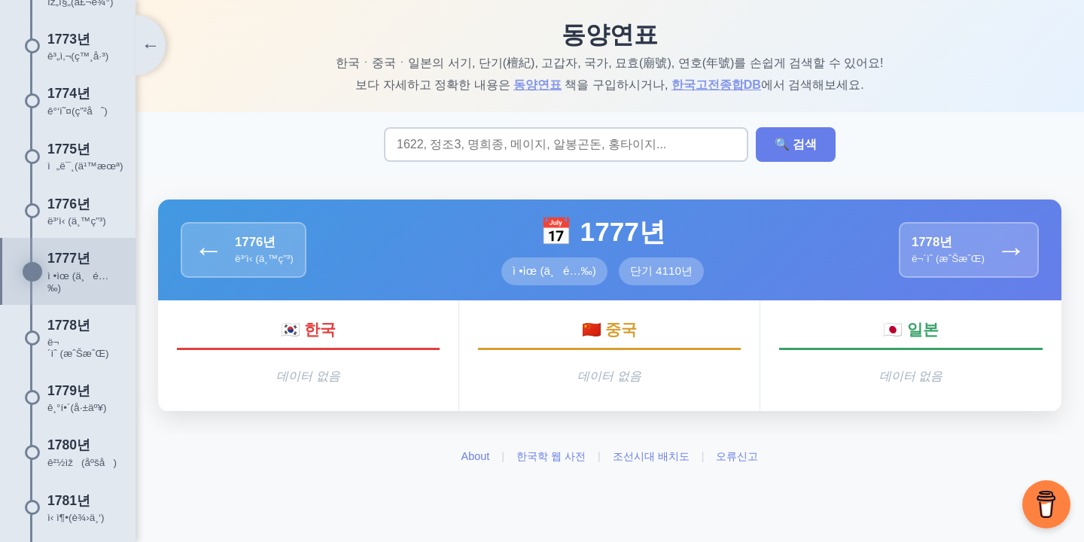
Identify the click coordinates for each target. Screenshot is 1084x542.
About (475, 456)
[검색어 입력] (566, 144)
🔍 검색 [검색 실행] (796, 144)
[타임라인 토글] (151, 45)
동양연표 (537, 84)
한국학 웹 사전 (551, 456)
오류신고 (737, 456)
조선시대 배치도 (651, 456)
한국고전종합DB (716, 84)
